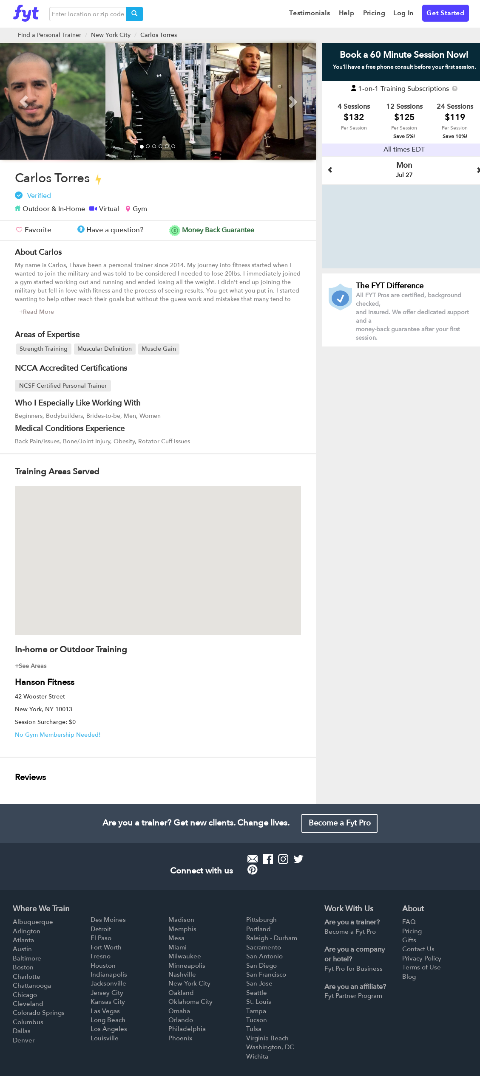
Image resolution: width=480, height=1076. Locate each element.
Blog (409, 976)
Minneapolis (186, 965)
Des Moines (108, 919)
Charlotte (26, 976)
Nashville (182, 974)
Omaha (179, 1011)
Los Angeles (109, 1029)
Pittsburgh (261, 919)
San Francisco (266, 974)
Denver (23, 1040)
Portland (258, 929)
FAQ (409, 922)
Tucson (256, 1020)
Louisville (105, 1038)
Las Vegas (105, 1011)
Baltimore (27, 958)
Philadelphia (187, 1029)
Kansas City (108, 1001)
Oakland (181, 993)
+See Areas (30, 666)
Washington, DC (270, 1047)
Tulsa (253, 1029)
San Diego (261, 965)
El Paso (101, 938)
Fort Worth (106, 947)
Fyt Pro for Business (353, 968)
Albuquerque (33, 922)
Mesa (176, 938)
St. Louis (258, 1001)
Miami (177, 947)
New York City (111, 35)
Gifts (409, 940)
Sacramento (263, 947)
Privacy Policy (421, 958)
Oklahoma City (190, 1001)
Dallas (22, 1031)
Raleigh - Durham (271, 938)
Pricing (412, 931)
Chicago (25, 995)
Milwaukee (184, 956)
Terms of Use (421, 967)
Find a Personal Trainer (49, 35)
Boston (23, 967)
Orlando (180, 1020)
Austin (22, 949)
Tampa (256, 1011)
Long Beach (108, 1020)
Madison (181, 919)
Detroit (101, 929)
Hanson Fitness (44, 682)
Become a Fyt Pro (340, 823)
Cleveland (28, 1004)
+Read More (36, 312)
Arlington (26, 931)
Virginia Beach (267, 1038)
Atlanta (23, 940)
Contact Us (418, 949)
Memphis (182, 929)
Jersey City (107, 993)
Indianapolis (109, 974)
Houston (103, 965)
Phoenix (180, 1038)
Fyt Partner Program (353, 995)
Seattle (256, 993)
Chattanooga (32, 985)
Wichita (257, 1056)
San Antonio (264, 956)
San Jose (259, 983)
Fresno (101, 956)
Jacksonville (108, 983)
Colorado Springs (39, 1012)
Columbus (28, 1022)
